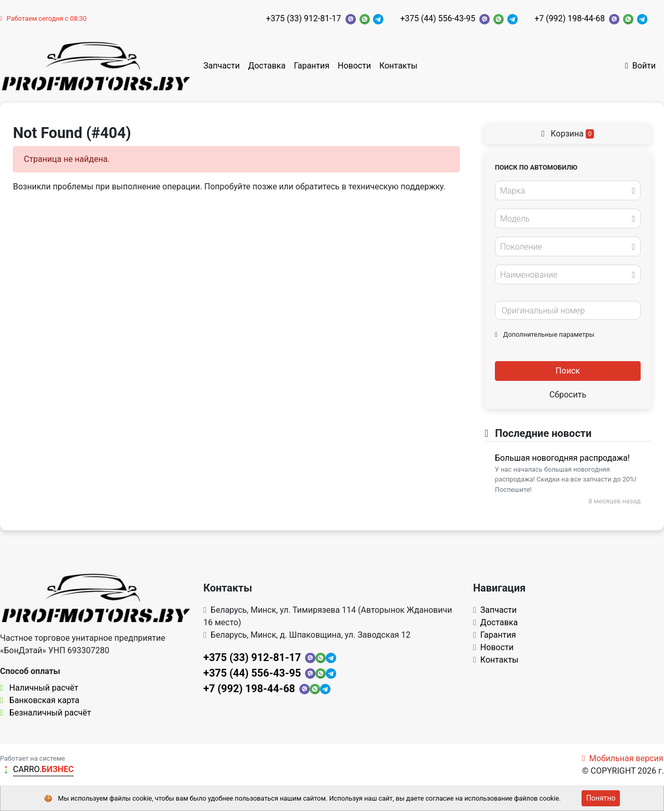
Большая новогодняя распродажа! (562, 458)
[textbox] (565, 191)
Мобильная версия (622, 758)
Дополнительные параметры (544, 334)
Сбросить (567, 395)
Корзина (568, 134)
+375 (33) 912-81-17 (303, 18)
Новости (354, 66)
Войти (640, 66)
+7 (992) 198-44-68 (569, 18)
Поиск (568, 371)
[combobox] (567, 190)
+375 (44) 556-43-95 (437, 18)
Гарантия (311, 66)
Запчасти (221, 66)
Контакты (398, 66)
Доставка (266, 66)
